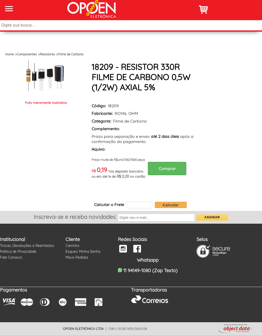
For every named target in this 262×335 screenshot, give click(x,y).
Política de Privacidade (18, 251)
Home (9, 54)
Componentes (27, 54)
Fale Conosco (11, 257)
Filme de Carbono (70, 54)
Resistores (47, 54)
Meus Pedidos (77, 257)
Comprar (167, 168)
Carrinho (72, 245)
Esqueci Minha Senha (83, 251)
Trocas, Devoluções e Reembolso (27, 245)
